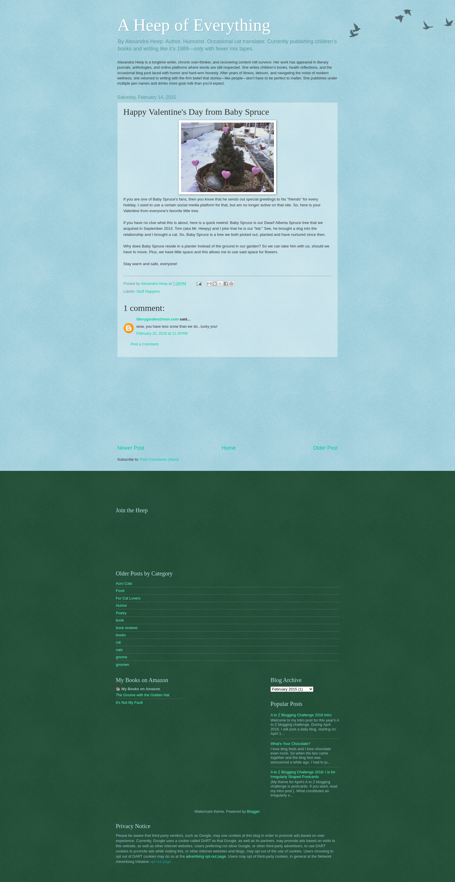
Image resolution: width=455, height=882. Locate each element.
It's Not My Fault (129, 702)
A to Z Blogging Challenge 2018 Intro (300, 715)
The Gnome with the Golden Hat (142, 695)
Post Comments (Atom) (159, 459)
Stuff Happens (148, 291)
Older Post (325, 448)
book (120, 620)
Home (229, 448)
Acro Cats (124, 583)
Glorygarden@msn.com (157, 319)
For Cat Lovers (128, 598)
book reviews (127, 628)
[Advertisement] (227, 401)
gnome (121, 657)
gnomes (122, 664)
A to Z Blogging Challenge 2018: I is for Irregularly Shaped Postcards (302, 774)
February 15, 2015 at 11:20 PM (161, 333)
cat (118, 642)
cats (119, 650)
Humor (121, 605)
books (121, 635)
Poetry (121, 613)
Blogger (253, 811)
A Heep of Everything (193, 24)
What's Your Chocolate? (290, 743)
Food (120, 590)
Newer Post (130, 448)
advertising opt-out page (206, 856)
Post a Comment (144, 344)
